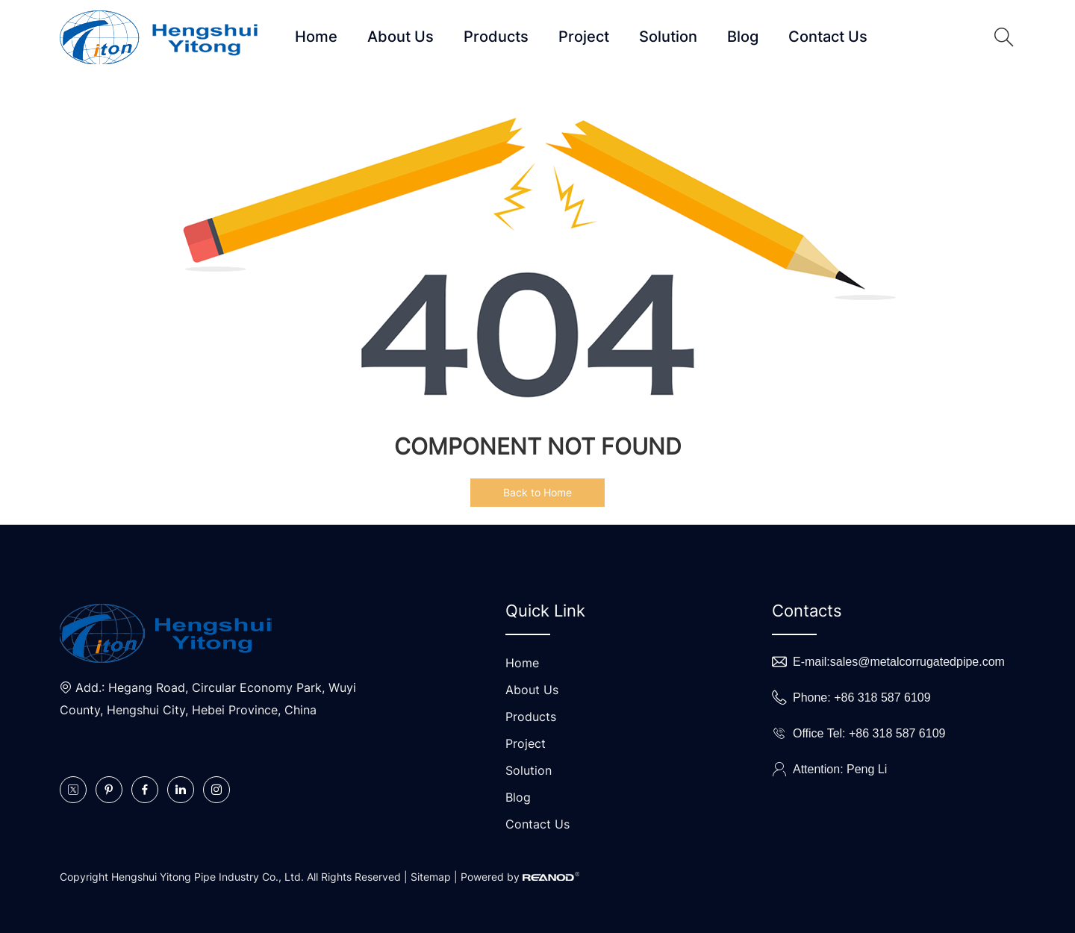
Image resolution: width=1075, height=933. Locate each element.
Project (583, 37)
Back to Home (537, 492)
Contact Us (827, 37)
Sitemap (431, 876)
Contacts (807, 610)
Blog (742, 37)
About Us (400, 37)
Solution (668, 37)
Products (496, 37)
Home (316, 37)
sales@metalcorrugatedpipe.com (917, 661)
